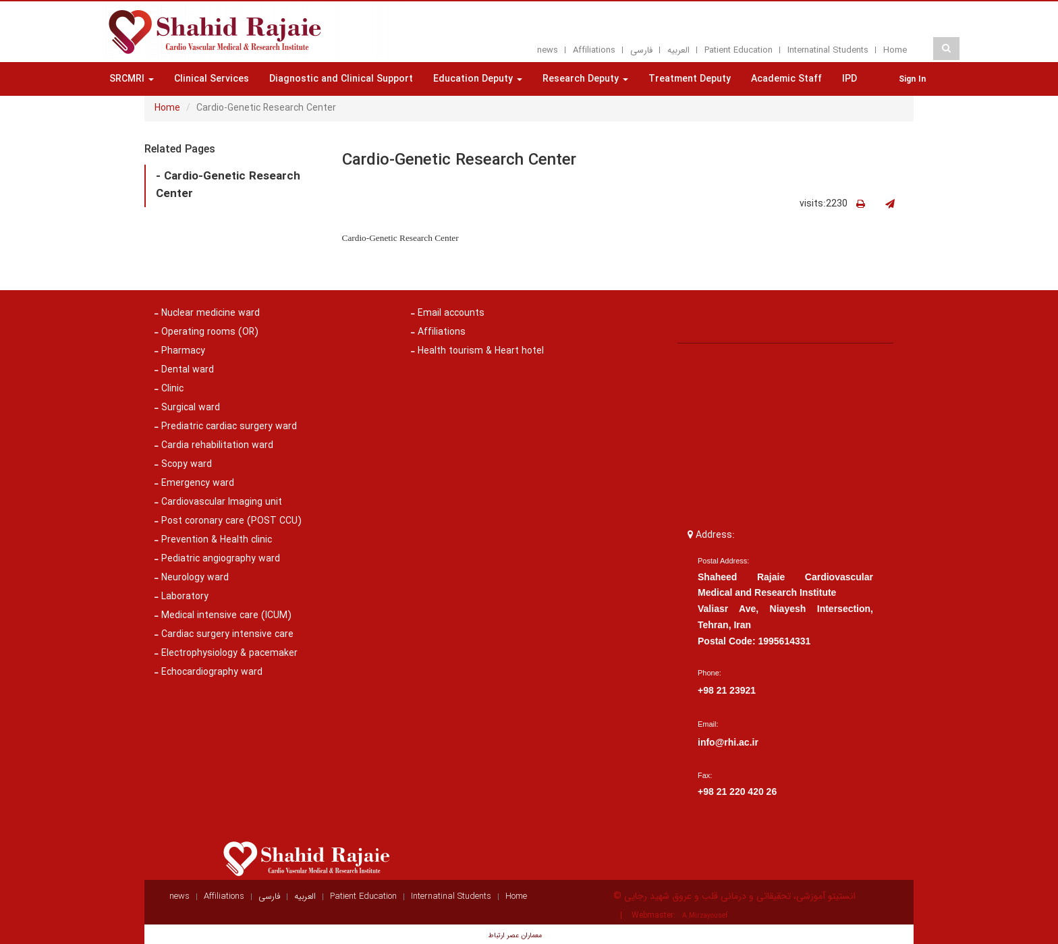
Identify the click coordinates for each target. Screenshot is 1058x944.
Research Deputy (585, 79)
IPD (849, 79)
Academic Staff (786, 79)
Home (895, 50)
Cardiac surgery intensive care (224, 634)
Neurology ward (192, 577)
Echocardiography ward (208, 672)
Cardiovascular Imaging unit (218, 502)
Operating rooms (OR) (206, 332)
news (547, 50)
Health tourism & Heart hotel (477, 350)
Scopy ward (183, 464)
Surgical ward (187, 407)
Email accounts (447, 313)
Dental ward (184, 369)
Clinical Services (211, 79)
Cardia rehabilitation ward (214, 445)
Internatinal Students (827, 50)
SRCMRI (131, 79)
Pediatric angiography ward (217, 558)
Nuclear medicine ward (207, 313)
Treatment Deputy (689, 79)
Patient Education (738, 50)
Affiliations (594, 50)
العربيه (678, 50)
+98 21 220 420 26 (737, 791)
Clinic (169, 388)
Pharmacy (180, 350)
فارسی (641, 50)
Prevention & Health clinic (213, 539)
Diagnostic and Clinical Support (341, 79)
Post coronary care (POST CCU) (228, 520)
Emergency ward (194, 483)
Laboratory (181, 596)
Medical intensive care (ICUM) (223, 615)
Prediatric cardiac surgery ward (226, 426)
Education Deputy (477, 79)
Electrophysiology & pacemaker (226, 653)
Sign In (912, 79)
